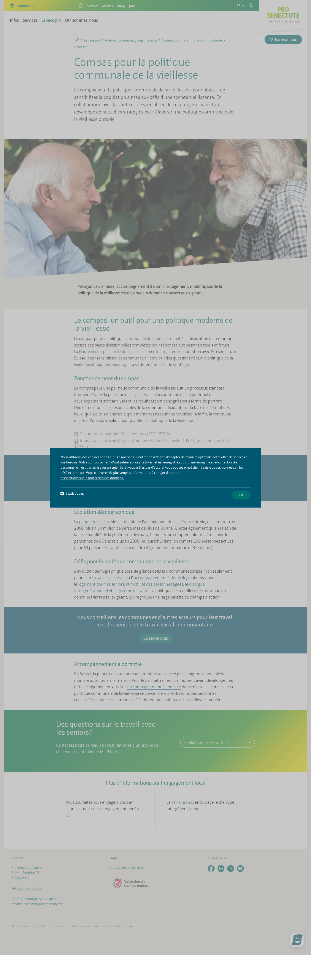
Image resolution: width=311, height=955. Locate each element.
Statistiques (72, 493)
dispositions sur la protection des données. (92, 478)
